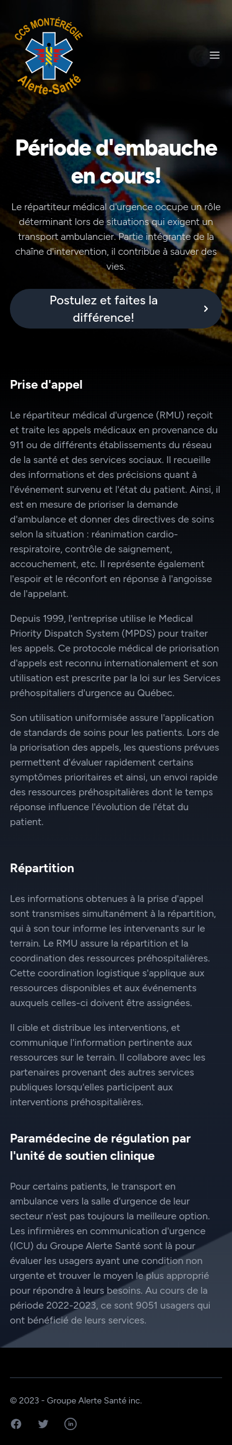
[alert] (116, 309)
